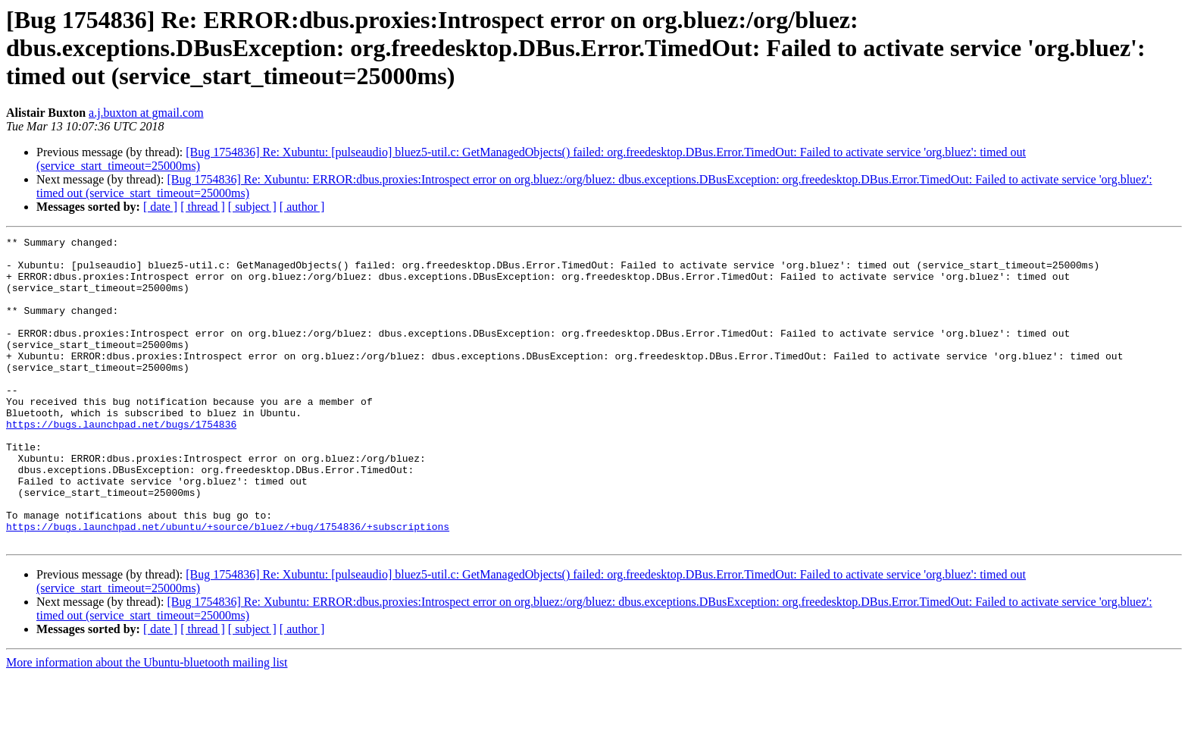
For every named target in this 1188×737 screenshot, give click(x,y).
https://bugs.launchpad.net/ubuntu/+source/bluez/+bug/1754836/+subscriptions (227, 585)
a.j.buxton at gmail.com (146, 112)
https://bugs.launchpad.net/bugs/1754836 (121, 462)
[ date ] (160, 206)
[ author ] (302, 206)
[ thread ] (202, 206)
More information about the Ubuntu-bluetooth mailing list (147, 723)
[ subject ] (252, 206)
